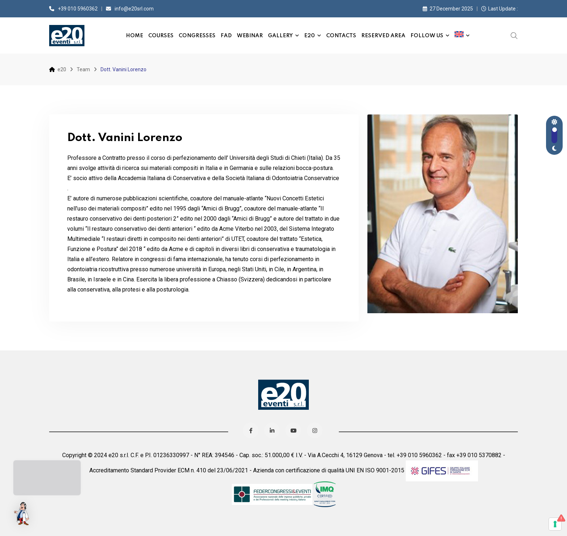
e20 (309, 35)
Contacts (341, 35)
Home (134, 35)
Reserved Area (383, 35)
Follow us (426, 35)
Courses (161, 35)
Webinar (250, 35)
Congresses (197, 35)
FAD (226, 35)
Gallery (280, 35)
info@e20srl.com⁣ (134, 9)
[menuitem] (462, 35)
